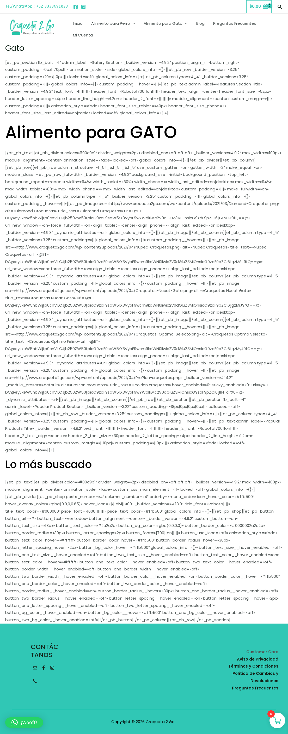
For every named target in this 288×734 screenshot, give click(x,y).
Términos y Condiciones (253, 666)
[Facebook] (75, 6)
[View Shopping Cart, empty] (259, 6)
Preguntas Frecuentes (255, 688)
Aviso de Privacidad (257, 659)
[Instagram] (83, 6)
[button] (280, 7)
